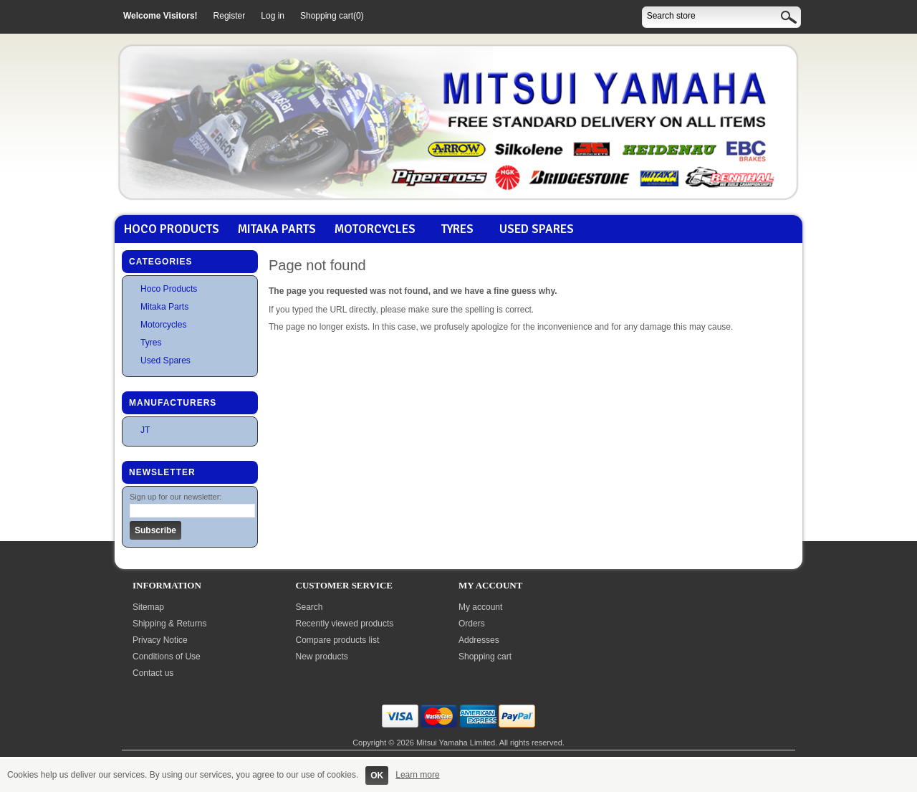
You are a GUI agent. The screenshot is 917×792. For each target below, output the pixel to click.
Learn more (417, 775)
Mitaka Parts (277, 229)
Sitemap (148, 607)
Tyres (457, 229)
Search (309, 607)
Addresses (478, 640)
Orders (471, 624)
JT (145, 430)
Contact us (153, 673)
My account (480, 607)
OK (376, 775)
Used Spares (536, 229)
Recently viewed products (345, 624)
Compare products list (338, 640)
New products (322, 657)
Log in (272, 16)
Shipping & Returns (169, 624)
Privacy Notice (160, 640)
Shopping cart (485, 657)
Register (229, 16)
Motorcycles (375, 229)
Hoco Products (171, 229)
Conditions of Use (167, 657)
